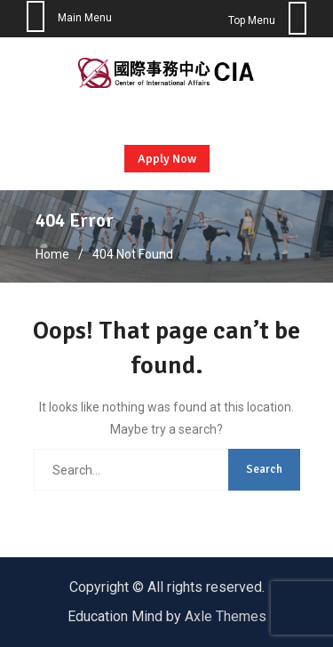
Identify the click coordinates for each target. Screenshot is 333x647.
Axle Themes (225, 616)
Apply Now (167, 158)
